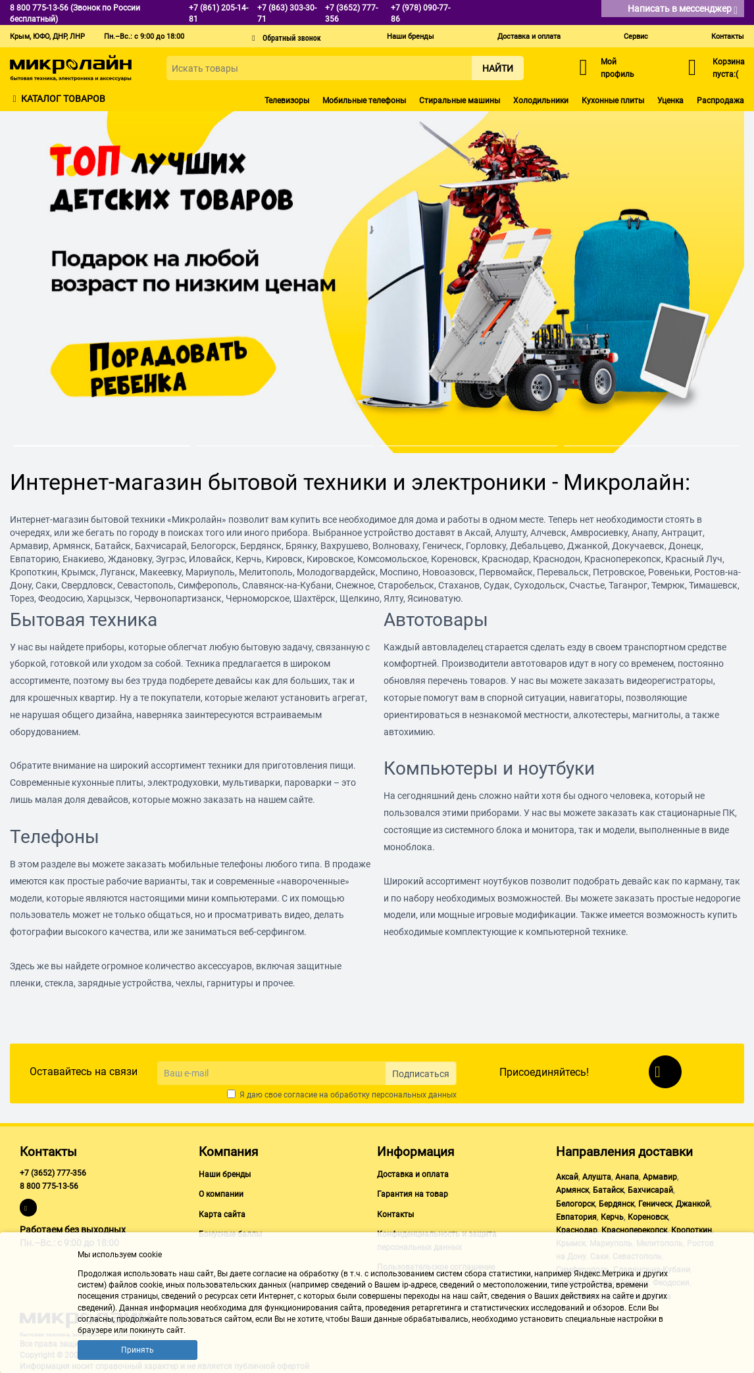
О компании (221, 1194)
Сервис (636, 36)
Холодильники (540, 100)
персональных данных (414, 1094)
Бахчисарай (650, 1190)
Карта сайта (222, 1214)
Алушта (596, 1177)
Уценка (670, 100)
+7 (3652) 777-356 (53, 1173)
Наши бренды (410, 36)
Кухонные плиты (613, 100)
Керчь (612, 1217)
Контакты (727, 36)
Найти (497, 68)
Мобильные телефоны (364, 100)
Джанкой (693, 1204)
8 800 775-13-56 (49, 1186)
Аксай (567, 1177)
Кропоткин (691, 1230)
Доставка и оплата (529, 36)
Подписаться (420, 1074)
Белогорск (575, 1204)
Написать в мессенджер (683, 9)
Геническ (655, 1204)
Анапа (627, 1177)
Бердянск (616, 1204)
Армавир (660, 1177)
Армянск (572, 1190)
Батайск (608, 1190)
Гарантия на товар (412, 1194)
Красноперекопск (634, 1230)
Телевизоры (286, 100)
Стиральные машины (459, 100)
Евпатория (576, 1217)
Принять (137, 1350)
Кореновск (648, 1217)
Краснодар (576, 1230)
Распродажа (720, 100)
